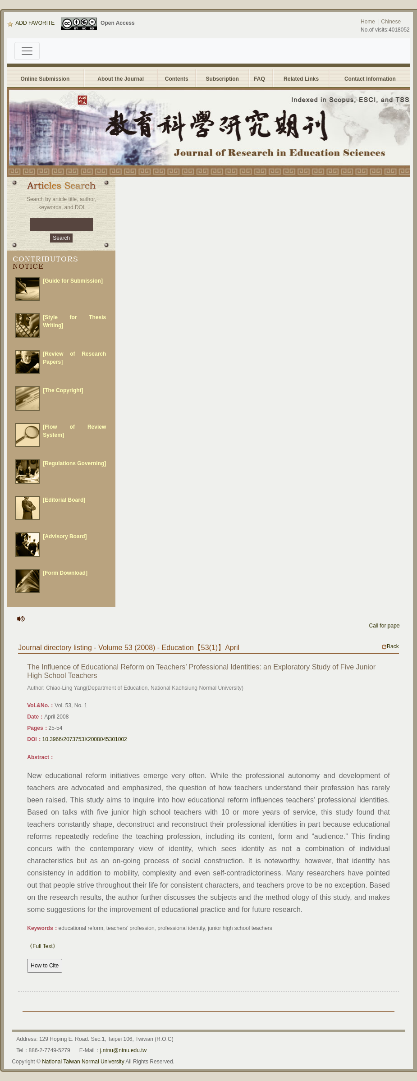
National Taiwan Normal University (83, 1061)
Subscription (222, 79)
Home (368, 21)
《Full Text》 (42, 946)
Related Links (301, 79)
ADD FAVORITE (31, 23)
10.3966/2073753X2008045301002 (84, 739)
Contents (176, 79)
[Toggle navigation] (27, 51)
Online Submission (45, 79)
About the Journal (120, 79)
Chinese (391, 21)
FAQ (261, 79)
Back (390, 646)
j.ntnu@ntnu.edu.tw (123, 1050)
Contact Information (370, 79)
